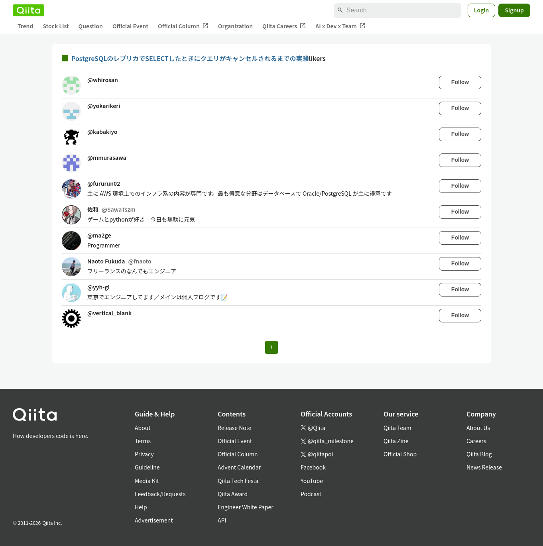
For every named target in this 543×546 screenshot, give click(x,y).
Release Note (234, 428)
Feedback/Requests (160, 494)
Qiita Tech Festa (238, 481)
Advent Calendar (239, 467)
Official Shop (400, 454)
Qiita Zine (396, 441)
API (222, 520)
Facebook (313, 467)
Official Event (130, 26)
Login (481, 10)
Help (141, 507)
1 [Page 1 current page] (271, 347)
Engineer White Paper (245, 507)
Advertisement (154, 520)
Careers (476, 441)
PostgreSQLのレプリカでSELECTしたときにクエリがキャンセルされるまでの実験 (190, 58)
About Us (478, 428)
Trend (25, 26)
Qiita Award (233, 494)
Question (91, 26)
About (142, 428)
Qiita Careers (284, 26)
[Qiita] (28, 10)
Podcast (311, 494)
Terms (143, 441)
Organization (235, 26)
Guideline (147, 467)
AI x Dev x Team (340, 26)
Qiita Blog (479, 454)
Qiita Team (397, 428)
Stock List (56, 26)
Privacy (144, 454)
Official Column (183, 26)
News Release (484, 467)
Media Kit (147, 481)
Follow (460, 82)
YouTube (312, 481)
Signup (514, 10)
